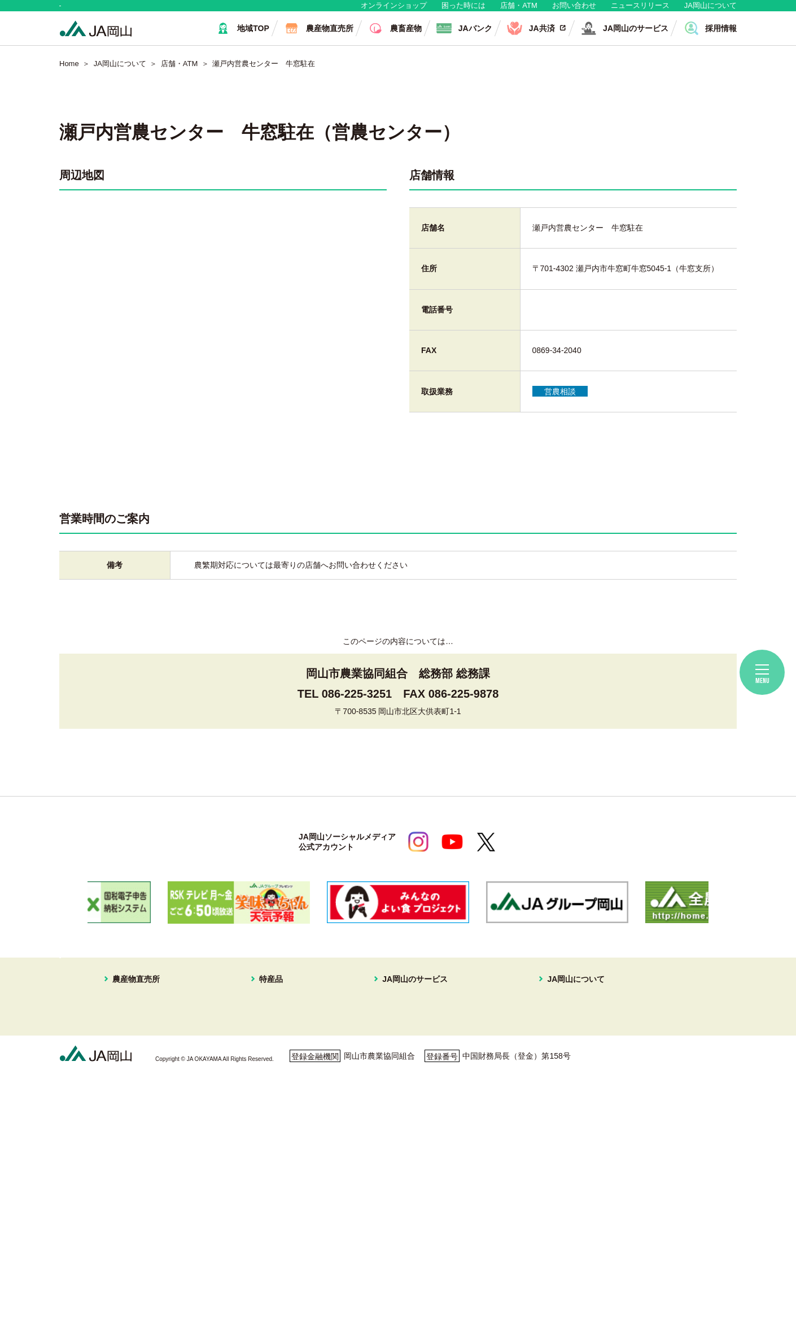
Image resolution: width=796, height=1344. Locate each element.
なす (267, 1135)
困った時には (463, 11)
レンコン (275, 1176)
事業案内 (527, 1041)
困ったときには (673, 1060)
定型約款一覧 (535, 1176)
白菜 (267, 1202)
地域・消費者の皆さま (116, 11)
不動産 (389, 1081)
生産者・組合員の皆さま (233, 11)
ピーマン (275, 1162)
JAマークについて (543, 1054)
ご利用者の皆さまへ (338, 1289)
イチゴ (271, 1095)
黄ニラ (271, 1149)
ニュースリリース (640, 11)
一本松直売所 (125, 1081)
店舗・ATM (518, 11)
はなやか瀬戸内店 (133, 1068)
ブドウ (271, 1041)
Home (69, 75)
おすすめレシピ (539, 1149)
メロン (271, 1068)
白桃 (267, 1028)
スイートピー (283, 1054)
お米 (267, 1243)
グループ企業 (535, 1081)
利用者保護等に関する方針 (221, 1289)
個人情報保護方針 (108, 1289)
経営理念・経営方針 (547, 1028)
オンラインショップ (394, 11)
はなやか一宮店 (129, 1054)
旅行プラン (397, 1068)
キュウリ (275, 1121)
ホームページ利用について (454, 1289)
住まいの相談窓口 (409, 1054)
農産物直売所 (117, 1013)
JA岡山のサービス (402, 1013)
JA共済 (390, 1041)
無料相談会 (665, 1029)
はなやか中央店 (129, 1028)
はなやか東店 (125, 1041)
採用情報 (527, 1095)
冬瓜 (267, 1189)
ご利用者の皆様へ (676, 1045)
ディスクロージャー (547, 1162)
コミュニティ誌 (539, 1135)
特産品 (263, 1013)
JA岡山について (710, 11)
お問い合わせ (574, 11)
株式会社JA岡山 (406, 1095)
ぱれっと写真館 (539, 1121)
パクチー (275, 1229)
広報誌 (523, 1109)
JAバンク (394, 1028)
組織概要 (527, 1068)
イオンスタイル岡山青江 (145, 1095)
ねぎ (267, 1216)
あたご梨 (275, 1109)
